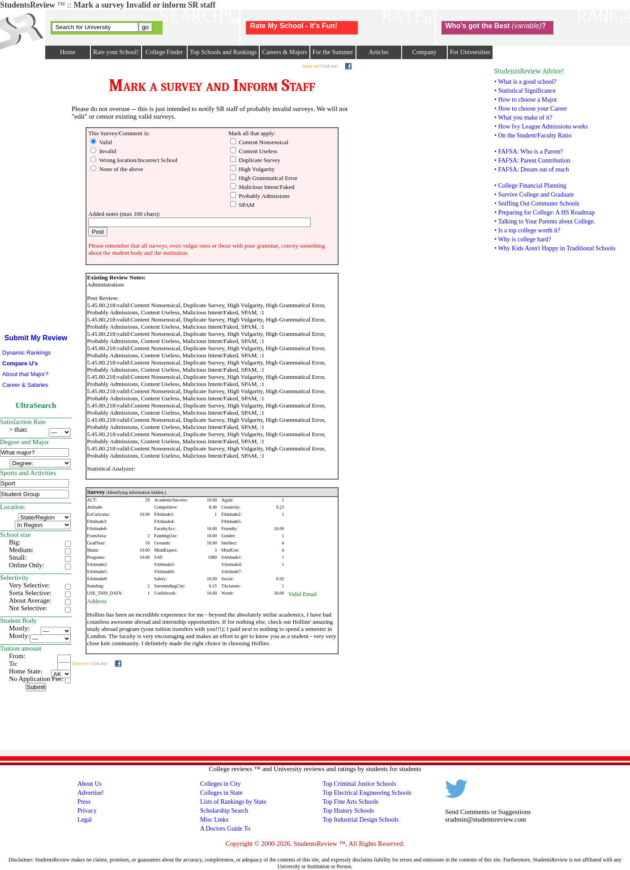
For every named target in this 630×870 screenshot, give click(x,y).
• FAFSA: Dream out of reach (531, 169)
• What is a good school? (525, 81)
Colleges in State (221, 792)
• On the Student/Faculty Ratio (532, 135)
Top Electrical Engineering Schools (366, 792)
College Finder (164, 52)
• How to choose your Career (530, 108)
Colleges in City (220, 783)
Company (424, 52)
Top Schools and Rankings (223, 52)
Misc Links (214, 819)
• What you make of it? (523, 117)
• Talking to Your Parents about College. (544, 221)
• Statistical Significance (525, 90)
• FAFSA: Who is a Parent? (528, 151)
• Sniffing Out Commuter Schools (536, 203)
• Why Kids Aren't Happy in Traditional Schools (554, 248)
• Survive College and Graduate (534, 194)
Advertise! (90, 792)
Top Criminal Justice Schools (359, 783)
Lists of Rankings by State (233, 801)
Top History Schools (348, 810)
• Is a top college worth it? (527, 230)
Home (67, 52)
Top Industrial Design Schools (360, 819)
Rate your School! (116, 52)
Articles (379, 52)
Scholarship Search (224, 810)
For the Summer (333, 52)
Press (84, 801)
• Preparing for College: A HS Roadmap (544, 212)
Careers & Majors (284, 52)
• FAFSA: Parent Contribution (532, 160)
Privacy (87, 810)
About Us (89, 783)
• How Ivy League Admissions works (541, 126)
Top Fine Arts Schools (350, 801)
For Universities (470, 52)
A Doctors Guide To (225, 828)
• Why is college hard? (522, 239)
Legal (84, 819)
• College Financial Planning (530, 185)
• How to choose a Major (525, 99)
